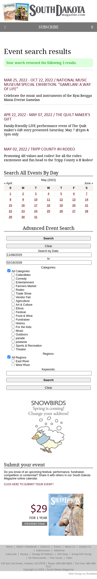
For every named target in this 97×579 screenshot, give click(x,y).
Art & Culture (24, 304)
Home (9, 546)
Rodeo (20, 289)
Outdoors (22, 334)
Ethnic (20, 308)
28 (86, 211)
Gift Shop (62, 554)
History (20, 323)
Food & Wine (24, 316)
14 (86, 199)
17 (36, 205)
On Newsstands (37, 557)
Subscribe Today (34, 523)
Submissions (43, 550)
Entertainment (25, 282)
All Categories (21, 271)
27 (73, 211)
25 (48, 211)
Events (57, 546)
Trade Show (23, 293)
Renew (24, 554)
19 (61, 205)
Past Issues (56, 557)
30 (23, 217)
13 (73, 199)
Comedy (21, 278)
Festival (21, 312)
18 (48, 205)
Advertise (59, 550)
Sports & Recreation (29, 345)
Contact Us (85, 546)
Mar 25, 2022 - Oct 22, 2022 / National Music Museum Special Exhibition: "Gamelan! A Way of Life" (47, 84)
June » (88, 183)
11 (48, 199)
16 (23, 205)
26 (61, 211)
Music (19, 330)
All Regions (19, 357)
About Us (70, 546)
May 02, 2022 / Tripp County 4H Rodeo (39, 149)
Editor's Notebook (26, 546)
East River (22, 361)
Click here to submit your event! (29, 484)
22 (10, 211)
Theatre (21, 349)
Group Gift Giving (81, 554)
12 (61, 199)
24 (36, 211)
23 (23, 211)
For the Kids (23, 327)
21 (86, 205)
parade (20, 338)
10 (36, 199)
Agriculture (23, 301)
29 (10, 217)
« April (8, 183)
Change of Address (42, 554)
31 (36, 217)
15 (10, 205)
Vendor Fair (23, 297)
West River (23, 365)
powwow (21, 342)
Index (69, 557)
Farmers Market (26, 286)
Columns (45, 546)
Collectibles (23, 275)
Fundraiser (23, 319)
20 (73, 205)
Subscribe (49, 27)
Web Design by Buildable (83, 573)
